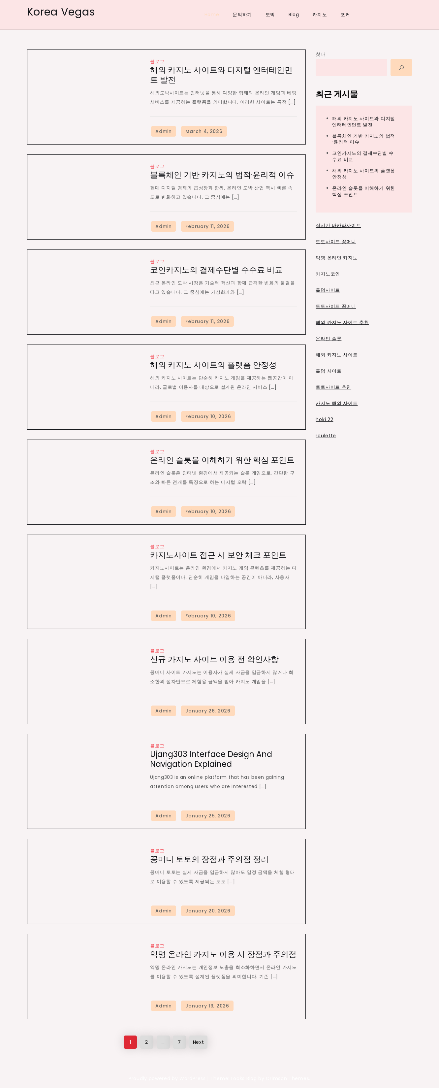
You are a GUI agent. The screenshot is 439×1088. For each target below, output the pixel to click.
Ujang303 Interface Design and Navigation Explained (211, 759)
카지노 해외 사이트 (337, 403)
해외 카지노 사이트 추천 (342, 322)
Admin (163, 131)
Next (198, 1042)
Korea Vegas (61, 11)
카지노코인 (328, 274)
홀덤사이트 (328, 290)
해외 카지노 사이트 (337, 354)
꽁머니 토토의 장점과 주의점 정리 (209, 859)
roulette (326, 435)
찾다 (320, 54)
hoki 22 (324, 419)
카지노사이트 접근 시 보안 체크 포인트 (218, 554)
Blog (294, 14)
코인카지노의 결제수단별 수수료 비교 (216, 269)
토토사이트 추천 (333, 387)
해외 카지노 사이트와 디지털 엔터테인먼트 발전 (221, 74)
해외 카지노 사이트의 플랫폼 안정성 (213, 364)
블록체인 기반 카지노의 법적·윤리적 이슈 (222, 174)
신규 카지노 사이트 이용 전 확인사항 (214, 659)
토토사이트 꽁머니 (336, 241)
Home (211, 14)
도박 (270, 14)
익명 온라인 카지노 (337, 257)
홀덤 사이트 (328, 371)
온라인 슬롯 (328, 338)
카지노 (319, 14)
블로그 (157, 61)
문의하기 (242, 14)
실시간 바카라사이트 (338, 225)
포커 (345, 14)
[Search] (401, 67)
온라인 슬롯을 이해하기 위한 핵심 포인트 (222, 459)
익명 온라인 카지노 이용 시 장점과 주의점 (223, 954)
